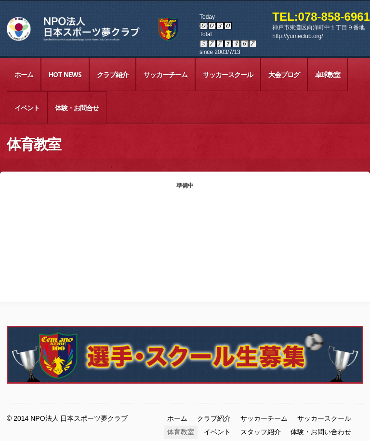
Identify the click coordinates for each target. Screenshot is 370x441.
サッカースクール (228, 74)
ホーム (23, 74)
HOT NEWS (65, 74)
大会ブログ (284, 74)
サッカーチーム (165, 74)
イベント (27, 107)
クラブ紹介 (112, 74)
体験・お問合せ (77, 107)
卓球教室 (327, 74)
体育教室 (180, 432)
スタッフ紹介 (260, 432)
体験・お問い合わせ (321, 432)
